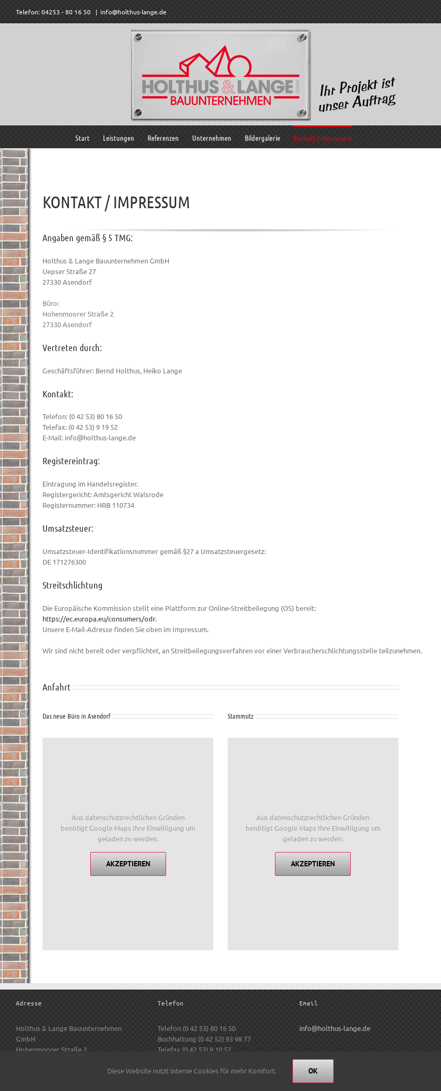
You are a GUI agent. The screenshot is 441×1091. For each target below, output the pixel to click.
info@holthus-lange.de (133, 11)
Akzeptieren (128, 863)
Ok (313, 1071)
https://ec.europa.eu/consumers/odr (98, 618)
